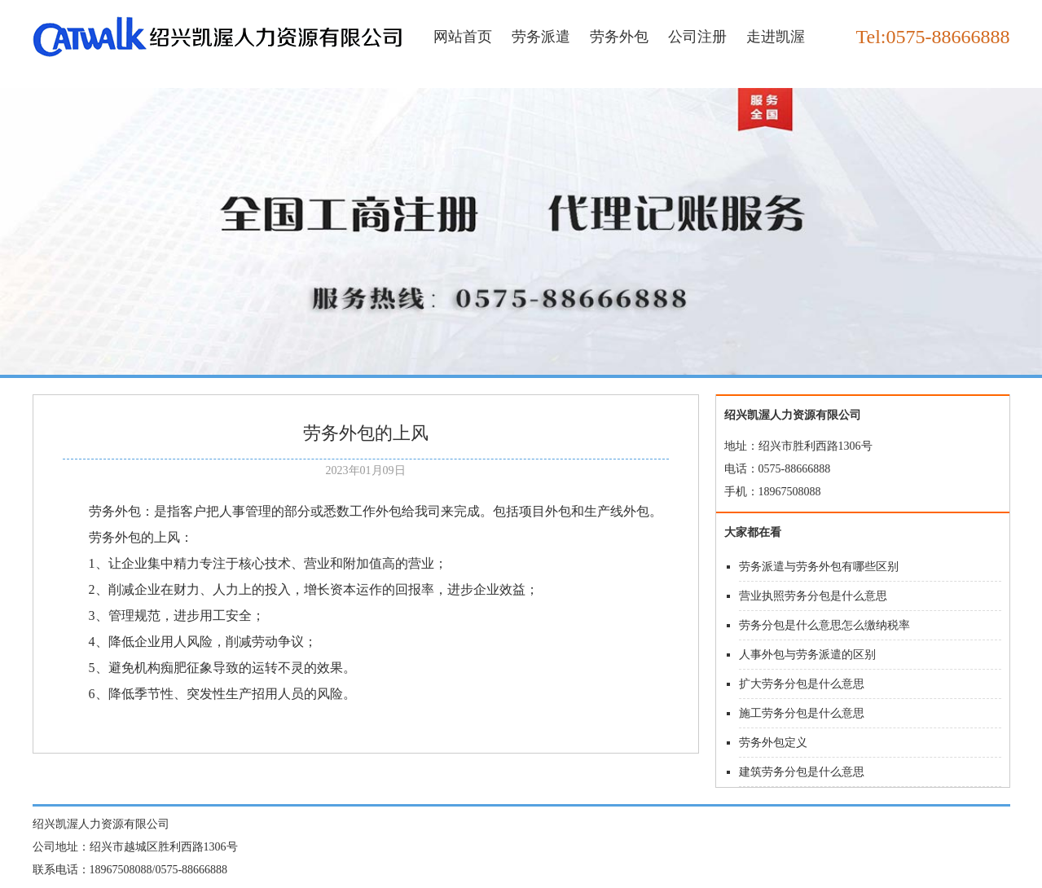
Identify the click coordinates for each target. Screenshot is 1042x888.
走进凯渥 (775, 37)
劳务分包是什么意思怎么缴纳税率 (824, 625)
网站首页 (462, 37)
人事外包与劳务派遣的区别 (807, 654)
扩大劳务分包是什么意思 (801, 684)
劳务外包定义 (773, 742)
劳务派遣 (541, 37)
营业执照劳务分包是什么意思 (813, 596)
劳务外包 (619, 37)
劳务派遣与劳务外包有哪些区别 (819, 566)
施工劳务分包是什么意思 (801, 713)
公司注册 (697, 37)
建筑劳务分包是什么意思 (801, 772)
